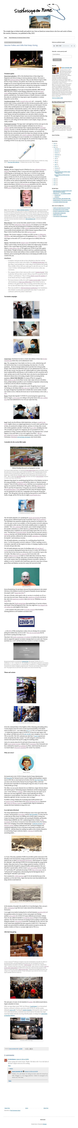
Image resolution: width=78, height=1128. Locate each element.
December (57, 149)
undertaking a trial (37, 536)
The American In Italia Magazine (60, 216)
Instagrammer (25, 661)
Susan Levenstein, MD (17, 1071)
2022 (55, 145)
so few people (16, 398)
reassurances (33, 744)
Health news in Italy (57, 214)
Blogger (44, 1124)
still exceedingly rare (30, 219)
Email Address (56, 54)
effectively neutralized (20, 747)
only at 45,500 (39, 476)
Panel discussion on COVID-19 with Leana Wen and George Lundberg (62, 191)
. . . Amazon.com (56, 195)
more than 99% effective (13, 162)
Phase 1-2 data (38, 236)
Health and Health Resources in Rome (61, 208)
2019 (55, 180)
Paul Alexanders (33, 814)
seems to (36, 736)
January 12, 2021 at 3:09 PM (22, 1059)
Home (5, 37)
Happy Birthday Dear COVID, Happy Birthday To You (62, 172)
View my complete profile (57, 98)
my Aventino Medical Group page (60, 202)
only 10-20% (27, 734)
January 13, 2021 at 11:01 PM (31, 1071)
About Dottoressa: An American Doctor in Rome (19, 37)
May (56, 162)
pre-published (22, 746)
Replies (11, 1068)
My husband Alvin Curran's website (60, 209)
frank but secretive (37, 823)
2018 (55, 182)
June (56, 160)
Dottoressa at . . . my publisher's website (62, 193)
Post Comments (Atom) (15, 1110)
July (56, 158)
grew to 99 (12, 1010)
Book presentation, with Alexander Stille (61, 198)
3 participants (33, 1006)
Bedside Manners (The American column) (62, 200)
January (56, 170)
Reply (9, 1065)
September (57, 154)
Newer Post (7, 1108)
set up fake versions (29, 609)
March (56, 166)
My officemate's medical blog (59, 213)
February (57, 168)
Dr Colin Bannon (12, 1059)
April (56, 164)
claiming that (19, 482)
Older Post (46, 1108)
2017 (55, 184)
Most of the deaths (37, 870)
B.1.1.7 (28, 730)
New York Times (39, 780)
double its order (12, 380)
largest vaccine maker (35, 280)
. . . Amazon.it (56, 197)
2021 (55, 147)
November (57, 151)
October (56, 152)
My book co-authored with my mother (61, 211)
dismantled (9, 778)
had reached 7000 (21, 476)
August (56, 156)
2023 (55, 143)
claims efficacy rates (14, 248)
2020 (55, 179)
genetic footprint (27, 1010)
